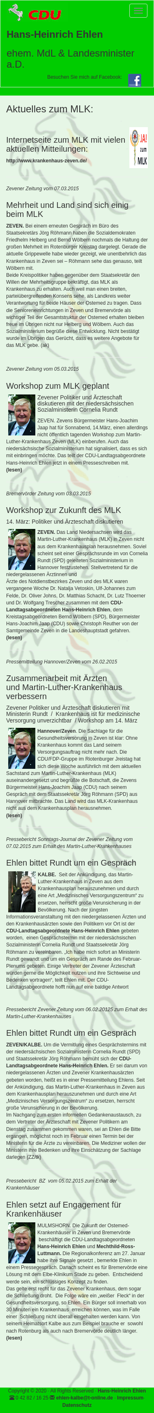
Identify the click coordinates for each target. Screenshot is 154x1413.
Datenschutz (77, 1405)
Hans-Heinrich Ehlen (122, 1391)
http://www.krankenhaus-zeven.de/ (46, 161)
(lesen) (14, 470)
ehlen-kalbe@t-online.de (84, 1398)
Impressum (130, 1398)
